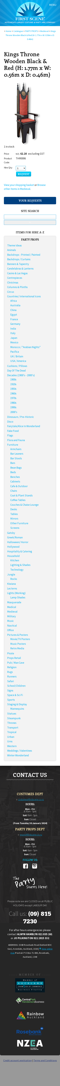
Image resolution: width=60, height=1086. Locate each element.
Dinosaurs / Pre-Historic (20, 417)
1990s (13, 407)
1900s (13, 379)
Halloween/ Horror (17, 542)
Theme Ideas (14, 245)
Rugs (10, 672)
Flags (10, 435)
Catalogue (18, 31)
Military (11, 616)
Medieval (44, 31)
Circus (10, 292)
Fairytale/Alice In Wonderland (23, 426)
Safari (10, 681)
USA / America (18, 361)
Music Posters (18, 644)
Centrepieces (14, 278)
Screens (14, 528)
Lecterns (12, 588)
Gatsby (11, 533)
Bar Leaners (16, 453)
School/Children (16, 685)
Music (10, 621)
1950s (13, 388)
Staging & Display (17, 704)
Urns (9, 741)
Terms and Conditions (45, 1060)
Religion (11, 667)
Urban (10, 737)
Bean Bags (16, 467)
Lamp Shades (17, 597)
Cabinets (15, 481)
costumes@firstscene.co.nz (31, 799)
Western (12, 746)
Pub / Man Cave (15, 662)
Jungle (11, 574)
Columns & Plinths (17, 287)
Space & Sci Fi (15, 695)
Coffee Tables (17, 500)
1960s (13, 393)
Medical (11, 607)
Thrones (11, 723)
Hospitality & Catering (19, 551)
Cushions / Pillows (17, 366)
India (13, 328)
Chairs (13, 490)
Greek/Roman (15, 537)
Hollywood (13, 546)
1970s (13, 398)
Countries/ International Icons (24, 296)
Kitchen (14, 560)
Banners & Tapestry (18, 264)
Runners (12, 676)
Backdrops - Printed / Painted (23, 254)
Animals (11, 250)
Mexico (14, 342)
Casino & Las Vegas (17, 273)
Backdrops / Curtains (18, 259)
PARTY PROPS (31, 31)
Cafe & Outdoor (19, 486)
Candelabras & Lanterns (20, 268)
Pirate (10, 653)
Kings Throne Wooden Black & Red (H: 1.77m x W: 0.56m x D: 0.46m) (31, 35)
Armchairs (15, 449)
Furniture (12, 444)
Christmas (12, 282)
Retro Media (17, 648)
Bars (12, 463)
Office (10, 630)
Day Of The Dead (16, 370)
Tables (14, 514)
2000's (13, 412)
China (13, 310)
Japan (13, 338)
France (14, 319)
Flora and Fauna (16, 440)
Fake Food (13, 431)
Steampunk (14, 718)
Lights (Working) (16, 593)
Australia (15, 305)
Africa (13, 300)
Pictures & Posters (17, 635)
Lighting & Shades (20, 565)
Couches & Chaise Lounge (24, 504)
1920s (13, 384)
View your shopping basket (19, 185)
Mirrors (14, 518)
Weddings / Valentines (19, 750)
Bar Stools (16, 458)
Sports (11, 699)
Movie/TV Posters (20, 639)
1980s (13, 402)
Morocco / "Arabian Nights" (25, 347)
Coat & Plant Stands (21, 495)
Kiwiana (11, 584)
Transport (12, 727)
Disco (10, 421)
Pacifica (14, 351)
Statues (11, 713)
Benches (15, 477)
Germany (15, 324)
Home (8, 31)
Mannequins (17, 708)
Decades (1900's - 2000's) (21, 375)
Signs (10, 690)
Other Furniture (19, 523)
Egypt (13, 314)
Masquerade (14, 602)
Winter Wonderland (18, 755)
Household (13, 556)
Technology (16, 569)
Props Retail (14, 658)
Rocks (13, 579)
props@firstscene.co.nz (31, 834)
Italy (12, 333)
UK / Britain (16, 356)
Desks (13, 509)
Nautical (12, 625)
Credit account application (17, 1060)
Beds (13, 472)
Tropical (11, 732)
